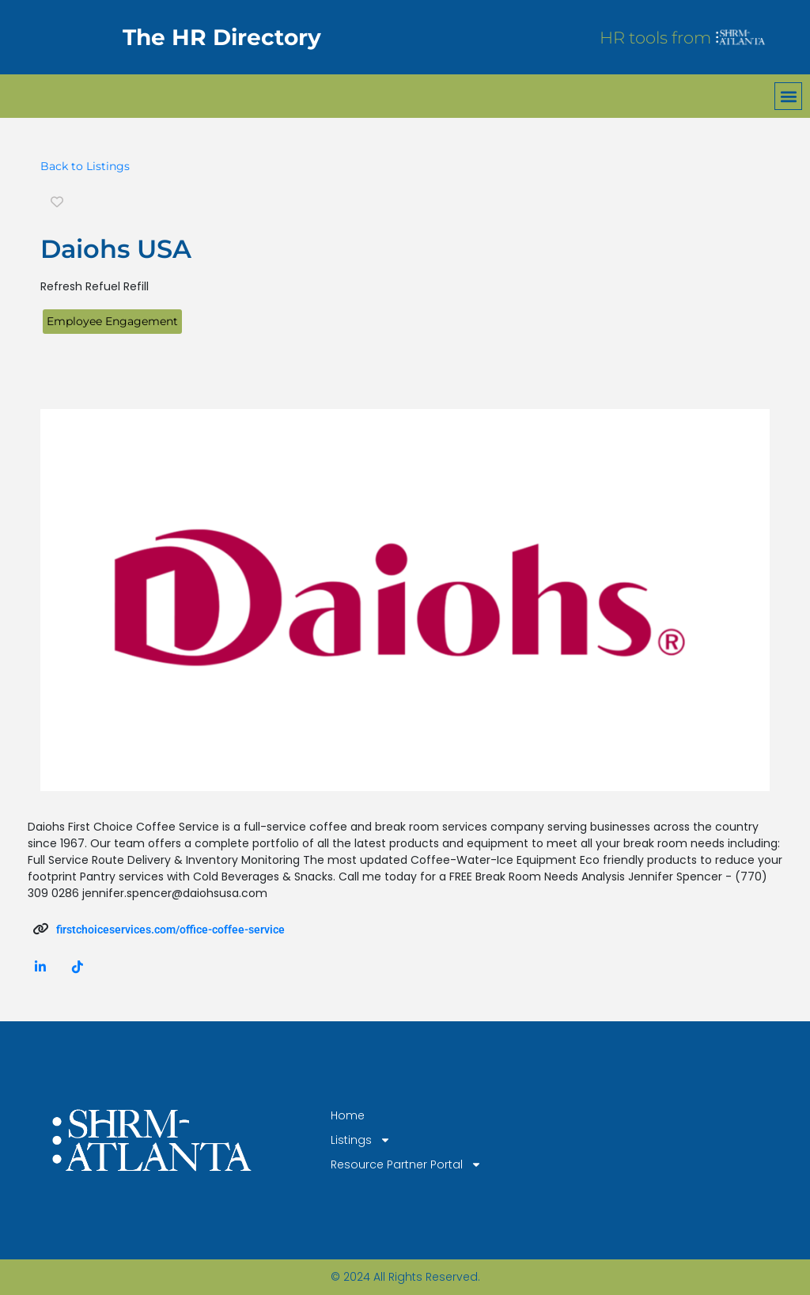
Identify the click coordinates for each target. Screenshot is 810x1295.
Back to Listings (85, 166)
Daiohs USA (115, 248)
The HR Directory (222, 37)
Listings (361, 1140)
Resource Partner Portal (406, 1165)
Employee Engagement (112, 321)
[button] (788, 96)
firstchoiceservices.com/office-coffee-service (170, 929)
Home (348, 1115)
